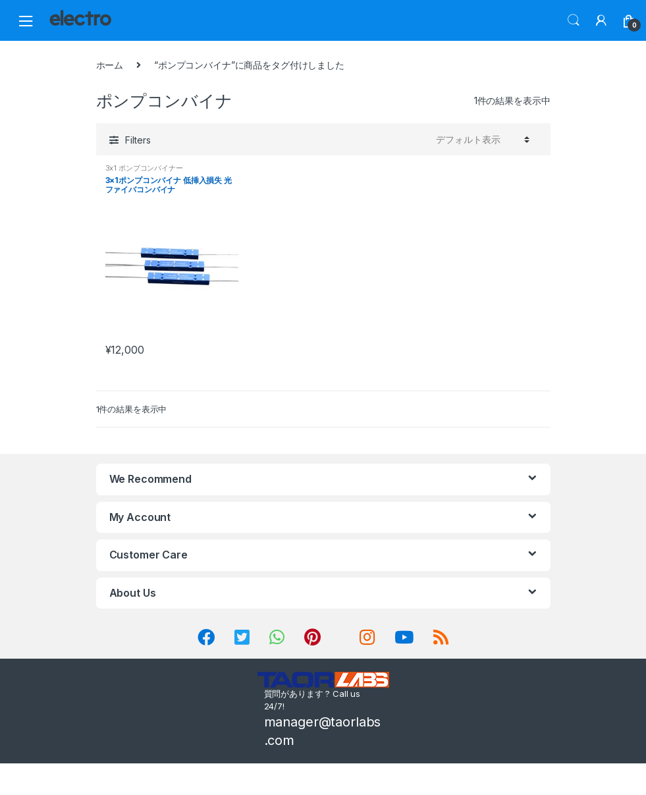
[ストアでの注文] (480, 139)
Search (573, 20)
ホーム (110, 64)
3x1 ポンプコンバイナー (144, 168)
